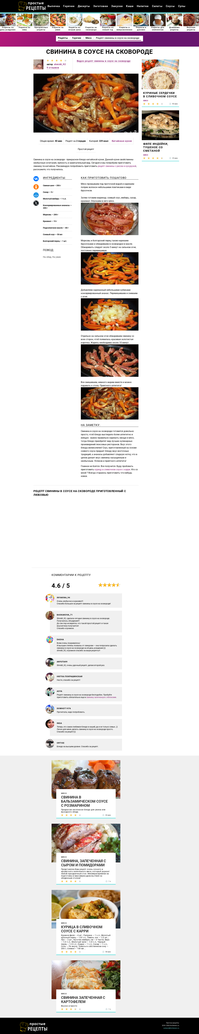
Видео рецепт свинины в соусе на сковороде (104, 61)
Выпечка (54, 6)
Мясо (64, 793)
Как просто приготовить (34, 1027)
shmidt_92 (60, 64)
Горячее (68, 6)
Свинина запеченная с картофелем (83, 1000)
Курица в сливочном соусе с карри (81, 929)
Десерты (84, 6)
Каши (129, 6)
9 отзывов (53, 67)
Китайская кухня (122, 141)
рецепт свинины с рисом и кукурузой (117, 166)
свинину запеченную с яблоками (101, 697)
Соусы (170, 6)
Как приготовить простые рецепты (32, 6)
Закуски (117, 6)
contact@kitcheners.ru (171, 1028)
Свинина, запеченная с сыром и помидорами (83, 863)
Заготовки (100, 6)
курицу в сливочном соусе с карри (112, 469)
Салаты (157, 6)
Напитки (143, 6)
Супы (182, 6)
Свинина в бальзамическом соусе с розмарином (84, 801)
